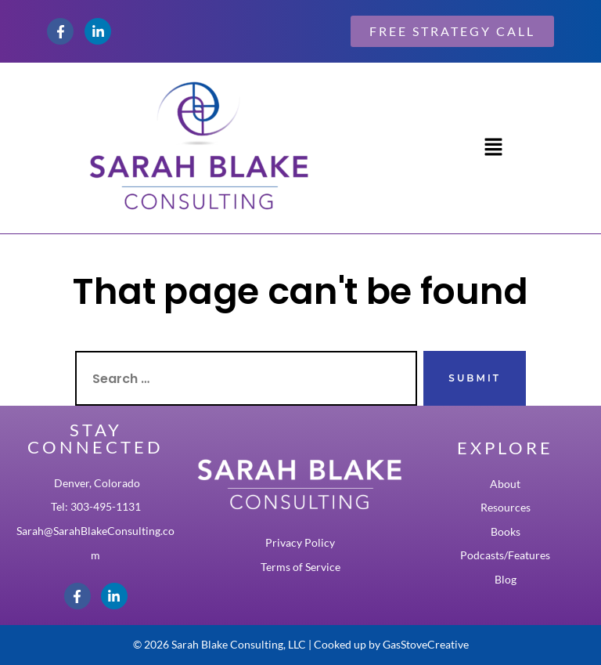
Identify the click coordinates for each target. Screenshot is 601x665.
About (505, 484)
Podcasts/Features (505, 555)
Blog (505, 579)
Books (505, 532)
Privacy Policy (300, 543)
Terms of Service (300, 567)
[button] (493, 148)
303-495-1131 (105, 507)
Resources (505, 507)
